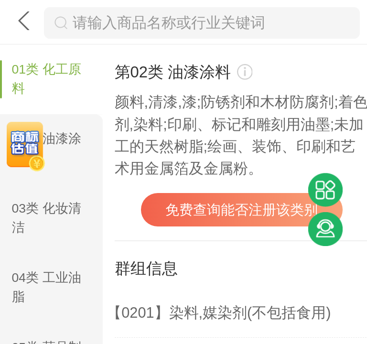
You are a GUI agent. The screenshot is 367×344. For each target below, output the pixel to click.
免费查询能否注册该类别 (241, 209)
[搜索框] (212, 23)
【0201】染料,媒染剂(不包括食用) (219, 312)
